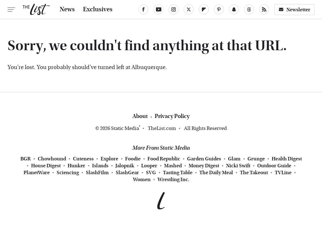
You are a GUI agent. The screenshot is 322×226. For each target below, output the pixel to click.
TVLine (283, 172)
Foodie (133, 158)
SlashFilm (97, 172)
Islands (100, 165)
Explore (109, 158)
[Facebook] (143, 9)
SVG (151, 172)
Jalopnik (124, 165)
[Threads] (249, 9)
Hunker (76, 165)
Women (142, 179)
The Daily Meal (216, 172)
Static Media (125, 128)
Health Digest (287, 158)
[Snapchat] (234, 9)
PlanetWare (37, 172)
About (140, 116)
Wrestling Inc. (173, 179)
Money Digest (204, 165)
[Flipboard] (204, 9)
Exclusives (98, 9)
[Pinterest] (219, 9)
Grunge (256, 158)
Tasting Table (177, 172)
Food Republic (163, 158)
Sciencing (68, 172)
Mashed (173, 165)
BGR (25, 158)
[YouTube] (158, 9)
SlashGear (127, 172)
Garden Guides (204, 158)
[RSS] (264, 9)
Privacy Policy (172, 116)
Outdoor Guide (274, 165)
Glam (234, 158)
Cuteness (83, 158)
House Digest (46, 165)
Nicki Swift (238, 165)
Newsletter (294, 10)
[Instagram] (174, 9)
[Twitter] (189, 9)
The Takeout (254, 172)
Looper (149, 165)
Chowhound (52, 158)
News (67, 9)
